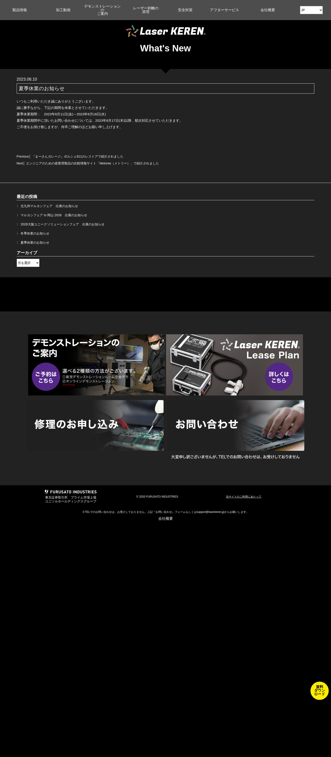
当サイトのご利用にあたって (243, 496)
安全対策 (185, 10)
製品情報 (19, 10)
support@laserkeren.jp (210, 512)
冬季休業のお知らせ (35, 233)
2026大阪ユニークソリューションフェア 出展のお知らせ (62, 224)
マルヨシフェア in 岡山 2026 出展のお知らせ (54, 215)
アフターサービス (224, 10)
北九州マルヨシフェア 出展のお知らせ (49, 206)
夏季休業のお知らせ (35, 242)
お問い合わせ (164, 512)
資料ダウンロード (319, 690)
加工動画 (63, 10)
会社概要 (268, 10)
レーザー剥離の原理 (146, 10)
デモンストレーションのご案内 (102, 10)
